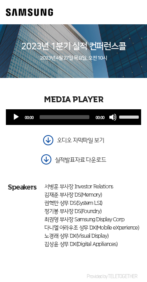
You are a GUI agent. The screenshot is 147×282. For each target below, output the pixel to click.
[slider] (64, 117)
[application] (73, 117)
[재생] (16, 117)
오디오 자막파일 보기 (80, 140)
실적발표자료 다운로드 (80, 159)
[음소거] (113, 117)
